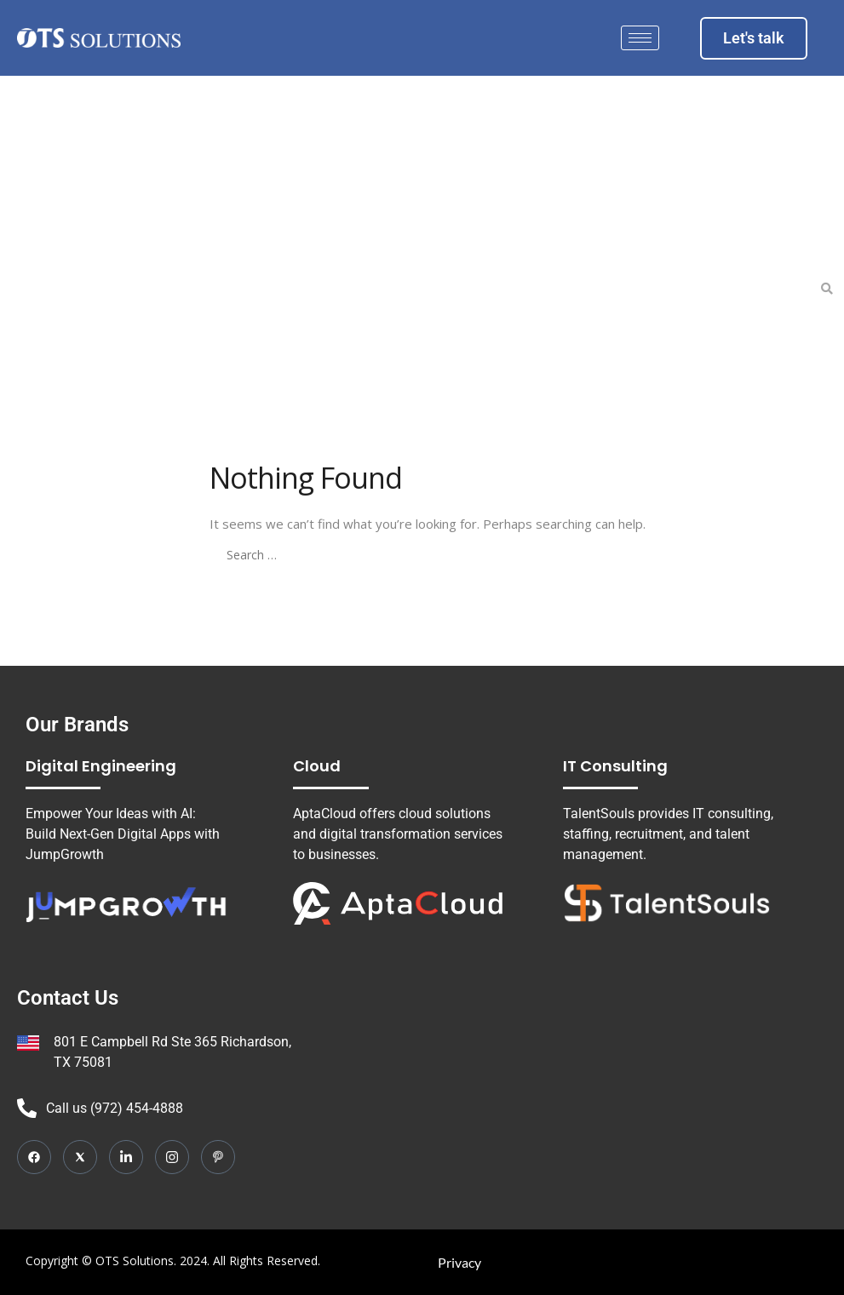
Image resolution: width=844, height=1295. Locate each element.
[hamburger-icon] (640, 38)
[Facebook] (34, 1157)
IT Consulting (615, 765)
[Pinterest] (218, 1157)
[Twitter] (80, 1157)
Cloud (317, 765)
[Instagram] (172, 1157)
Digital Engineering (101, 765)
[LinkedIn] (126, 1157)
